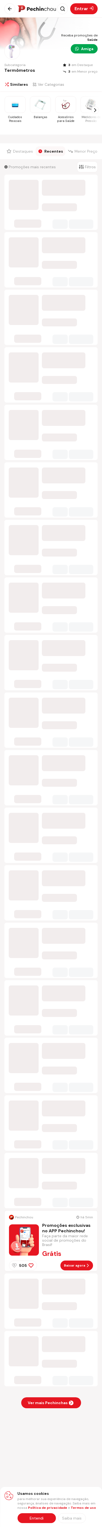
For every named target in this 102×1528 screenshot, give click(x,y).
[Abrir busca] (62, 8)
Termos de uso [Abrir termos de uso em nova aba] (83, 1508)
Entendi (37, 1518)
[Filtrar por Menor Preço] (83, 151)
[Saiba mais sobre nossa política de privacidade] (72, 1518)
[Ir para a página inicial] (36, 9)
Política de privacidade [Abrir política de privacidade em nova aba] (47, 1508)
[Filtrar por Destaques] (20, 151)
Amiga (84, 48)
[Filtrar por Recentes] (51, 151)
